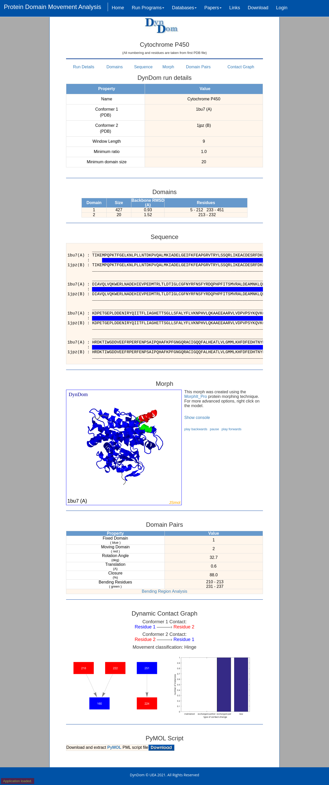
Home (118, 7)
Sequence (143, 67)
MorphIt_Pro (195, 396)
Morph (168, 67)
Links (234, 7)
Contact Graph (240, 67)
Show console (197, 417)
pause (214, 429)
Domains (114, 67)
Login (281, 7)
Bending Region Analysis (164, 591)
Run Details (83, 67)
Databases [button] (184, 7)
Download (258, 7)
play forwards (231, 429)
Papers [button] (213, 7)
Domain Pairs (198, 67)
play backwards (195, 429)
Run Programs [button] (148, 7)
